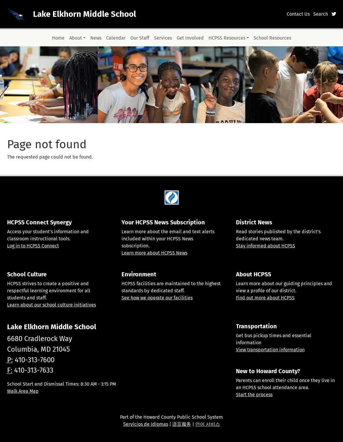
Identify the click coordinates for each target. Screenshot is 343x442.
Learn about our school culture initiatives (51, 305)
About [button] (75, 38)
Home (58, 38)
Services (163, 38)
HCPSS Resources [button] (227, 38)
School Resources (272, 38)
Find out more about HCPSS (265, 298)
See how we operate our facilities (157, 298)
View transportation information (270, 350)
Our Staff (139, 38)
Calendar (116, 38)
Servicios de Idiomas (145, 424)
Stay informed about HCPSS (265, 246)
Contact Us (298, 14)
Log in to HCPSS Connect (33, 246)
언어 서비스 (207, 424)
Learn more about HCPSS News (154, 253)
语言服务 (181, 424)
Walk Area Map (23, 391)
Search (320, 14)
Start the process (254, 394)
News (95, 38)
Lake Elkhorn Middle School (84, 14)
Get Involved (190, 38)
